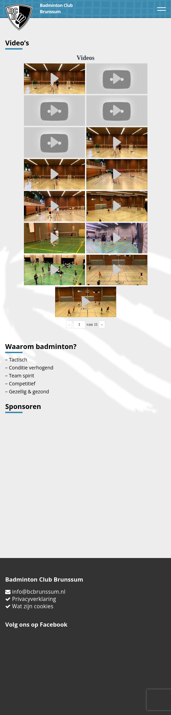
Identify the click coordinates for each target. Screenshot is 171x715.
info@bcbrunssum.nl (39, 591)
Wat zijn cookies (32, 606)
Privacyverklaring (34, 599)
